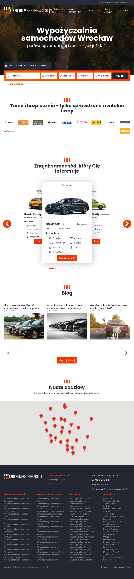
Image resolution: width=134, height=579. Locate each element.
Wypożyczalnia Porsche (80, 547)
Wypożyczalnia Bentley (80, 557)
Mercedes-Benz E (111, 552)
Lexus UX (107, 560)
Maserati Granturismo (112, 509)
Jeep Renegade (110, 549)
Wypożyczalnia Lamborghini (82, 560)
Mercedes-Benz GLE (112, 521)
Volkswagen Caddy (111, 501)
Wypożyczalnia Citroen (80, 527)
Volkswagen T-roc (111, 544)
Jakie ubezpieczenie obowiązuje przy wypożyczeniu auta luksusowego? (66, 307)
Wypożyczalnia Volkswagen (82, 537)
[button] (78, 428)
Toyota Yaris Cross (111, 527)
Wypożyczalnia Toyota (80, 498)
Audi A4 (106, 511)
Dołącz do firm (57, 10)
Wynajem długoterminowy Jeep (50, 511)
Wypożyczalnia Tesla (79, 544)
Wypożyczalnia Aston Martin (82, 532)
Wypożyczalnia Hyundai (80, 542)
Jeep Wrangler (109, 524)
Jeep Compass (109, 534)
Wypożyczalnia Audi (78, 501)
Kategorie (52, 483)
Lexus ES (107, 519)
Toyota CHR (108, 555)
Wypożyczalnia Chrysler (80, 555)
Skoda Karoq (32, 214)
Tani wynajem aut (77, 504)
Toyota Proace (109, 504)
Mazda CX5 (108, 498)
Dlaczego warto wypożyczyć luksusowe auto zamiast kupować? (22, 307)
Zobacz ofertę (67, 258)
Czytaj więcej (67, 360)
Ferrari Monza (109, 539)
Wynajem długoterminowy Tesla (50, 552)
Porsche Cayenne (111, 529)
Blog (99, 10)
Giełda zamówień (107, 10)
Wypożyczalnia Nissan (79, 539)
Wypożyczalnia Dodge (80, 529)
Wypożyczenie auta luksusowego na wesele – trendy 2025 (109, 307)
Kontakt (125, 10)
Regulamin (105, 567)
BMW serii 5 (55, 224)
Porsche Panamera (111, 542)
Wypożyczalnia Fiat (78, 524)
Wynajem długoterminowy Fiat (49, 514)
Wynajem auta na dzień (80, 509)
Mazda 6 (107, 537)
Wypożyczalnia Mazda (79, 519)
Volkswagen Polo (110, 532)
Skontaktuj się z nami (56, 480)
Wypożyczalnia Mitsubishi (81, 552)
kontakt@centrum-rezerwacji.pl (114, 2)
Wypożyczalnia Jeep (79, 521)
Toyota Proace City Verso (114, 516)
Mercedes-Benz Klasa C (113, 557)
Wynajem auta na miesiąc (80, 511)
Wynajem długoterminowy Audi (50, 504)
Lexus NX (107, 547)
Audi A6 (106, 506)
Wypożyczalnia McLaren (80, 534)
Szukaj (120, 75)
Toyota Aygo (108, 514)
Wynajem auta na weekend (81, 506)
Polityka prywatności (121, 567)
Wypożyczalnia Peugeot (80, 549)
